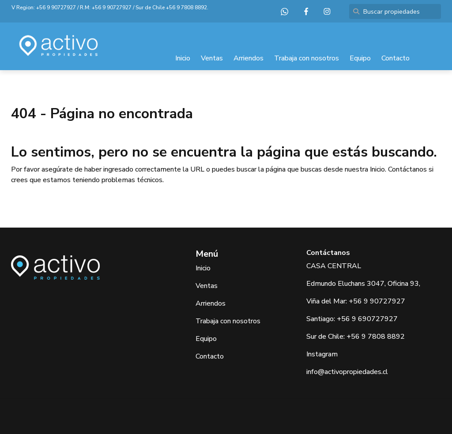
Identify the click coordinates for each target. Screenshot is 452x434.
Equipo (360, 58)
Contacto (395, 58)
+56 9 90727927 (56, 7)
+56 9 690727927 (367, 319)
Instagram (322, 354)
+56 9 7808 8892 (186, 7)
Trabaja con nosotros (306, 58)
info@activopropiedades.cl (347, 372)
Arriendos (249, 58)
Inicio (182, 58)
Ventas (212, 58)
